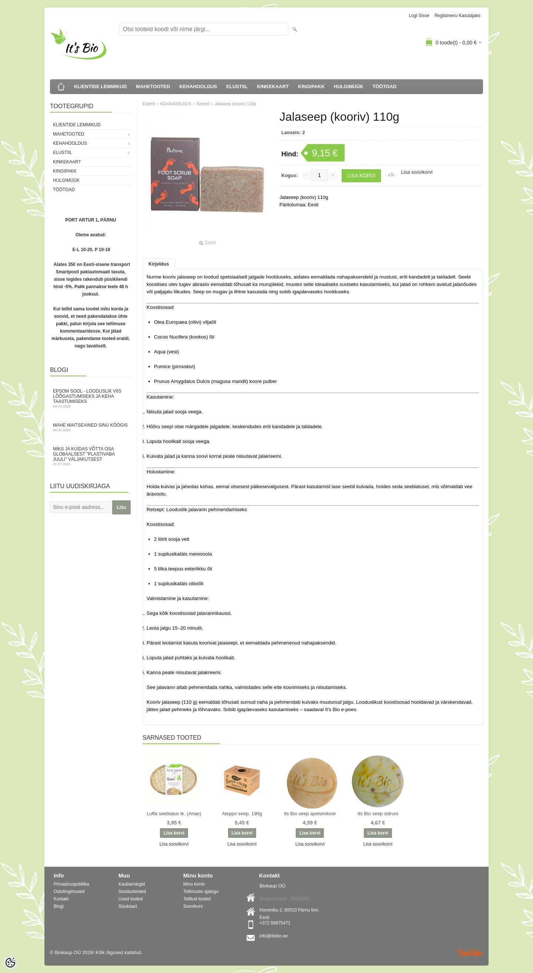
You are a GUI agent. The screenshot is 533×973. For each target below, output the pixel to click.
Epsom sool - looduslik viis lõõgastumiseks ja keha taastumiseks (90, 398)
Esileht (149, 103)
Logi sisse (419, 15)
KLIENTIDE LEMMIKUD (100, 86)
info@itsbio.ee (273, 936)
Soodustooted (132, 891)
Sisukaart (127, 906)
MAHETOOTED (153, 86)
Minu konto (194, 884)
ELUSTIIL (237, 86)
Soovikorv (193, 906)
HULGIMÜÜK (348, 86)
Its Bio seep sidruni (378, 813)
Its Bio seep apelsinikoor (310, 813)
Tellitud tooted (197, 899)
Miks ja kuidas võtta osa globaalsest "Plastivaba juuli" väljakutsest (90, 456)
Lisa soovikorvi (417, 172)
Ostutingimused (69, 891)
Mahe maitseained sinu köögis (90, 427)
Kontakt (61, 899)
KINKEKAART (273, 86)
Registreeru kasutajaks (457, 15)
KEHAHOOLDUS (198, 86)
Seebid (203, 103)
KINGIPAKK (311, 86)
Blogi (59, 906)
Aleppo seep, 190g (242, 813)
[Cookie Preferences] (10, 962)
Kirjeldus (158, 264)
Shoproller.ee (470, 952)
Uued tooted (130, 899)
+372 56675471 (275, 923)
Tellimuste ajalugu (200, 891)
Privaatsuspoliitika (71, 884)
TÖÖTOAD (385, 86)
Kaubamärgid (131, 884)
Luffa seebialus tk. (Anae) (174, 813)
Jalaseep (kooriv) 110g (235, 103)
